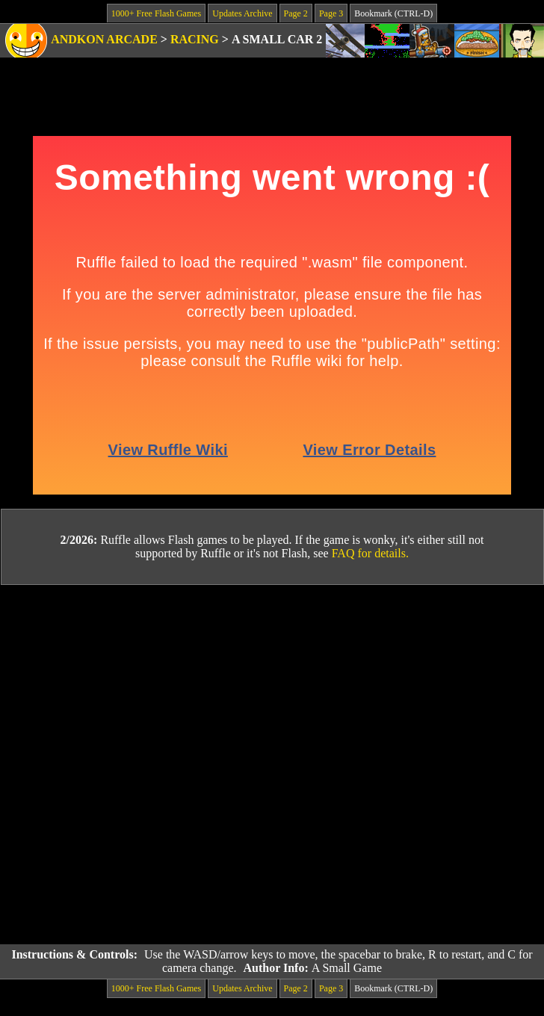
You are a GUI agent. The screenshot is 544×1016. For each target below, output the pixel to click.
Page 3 (331, 13)
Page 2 (296, 13)
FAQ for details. (370, 553)
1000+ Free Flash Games (156, 13)
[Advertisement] (172, 765)
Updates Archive (242, 13)
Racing (194, 39)
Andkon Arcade (104, 39)
